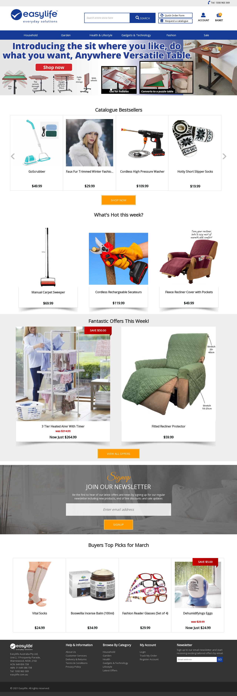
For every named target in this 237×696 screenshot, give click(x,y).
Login (143, 652)
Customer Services (76, 655)
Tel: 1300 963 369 (218, 2)
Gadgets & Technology (136, 35)
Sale (206, 35)
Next (227, 387)
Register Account (149, 659)
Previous (4, 153)
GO (220, 659)
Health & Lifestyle (100, 35)
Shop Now (118, 200)
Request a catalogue (174, 21)
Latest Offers (110, 670)
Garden (66, 35)
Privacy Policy (73, 666)
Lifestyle (107, 666)
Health (106, 659)
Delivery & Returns (76, 659)
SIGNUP (118, 524)
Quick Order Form (173, 15)
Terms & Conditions (77, 663)
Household (31, 35)
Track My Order (148, 655)
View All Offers (118, 453)
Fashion (171, 35)
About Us (71, 652)
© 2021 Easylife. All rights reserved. (30, 688)
